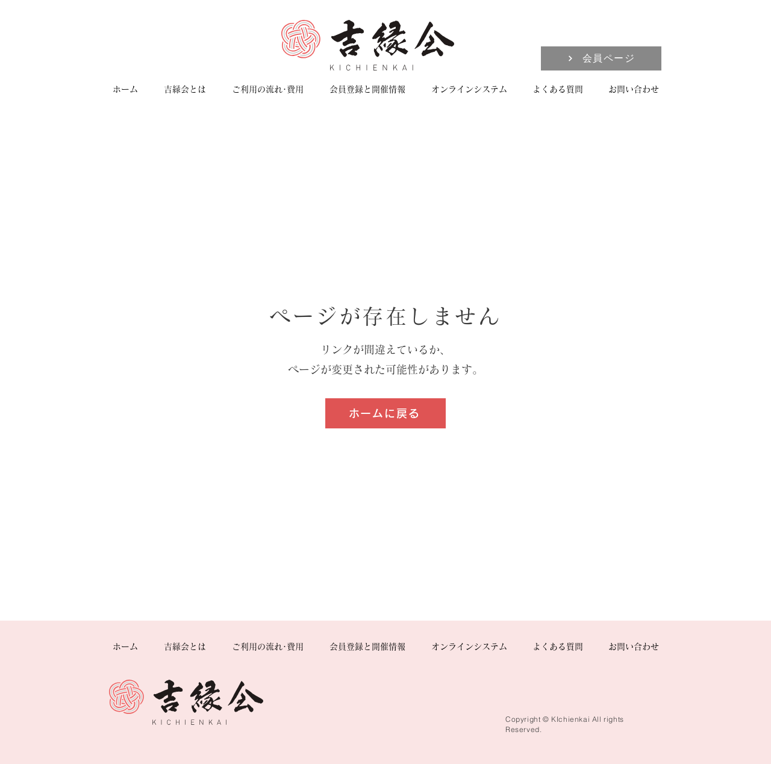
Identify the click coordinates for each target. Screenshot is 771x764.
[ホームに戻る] (385, 413)
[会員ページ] (601, 58)
